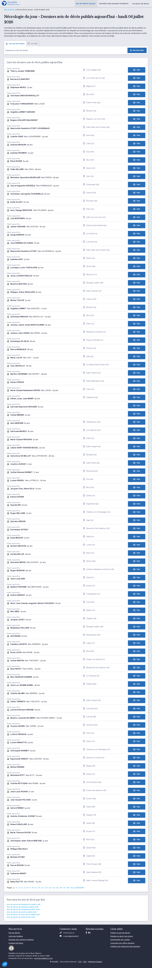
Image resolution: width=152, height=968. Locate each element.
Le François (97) (91, 675)
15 (57, 888)
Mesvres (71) (90, 274)
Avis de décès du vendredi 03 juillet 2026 (23, 909)
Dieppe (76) (89, 815)
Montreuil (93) (90, 471)
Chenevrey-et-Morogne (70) (96, 749)
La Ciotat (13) (90, 233)
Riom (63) (88, 839)
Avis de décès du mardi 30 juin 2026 (21, 917)
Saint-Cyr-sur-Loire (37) (94, 217)
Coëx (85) (88, 602)
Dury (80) (88, 151)
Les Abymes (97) (92, 430)
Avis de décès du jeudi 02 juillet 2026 (21, 912)
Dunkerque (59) (91, 184)
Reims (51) (89, 258)
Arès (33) (88, 176)
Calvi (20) (88, 143)
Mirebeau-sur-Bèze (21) (94, 332)
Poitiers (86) (89, 684)
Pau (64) (88, 479)
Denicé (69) (89, 798)
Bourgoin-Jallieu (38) (93, 282)
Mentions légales (95, 962)
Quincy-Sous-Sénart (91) (95, 225)
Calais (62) (89, 856)
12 (46, 888)
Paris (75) (88, 209)
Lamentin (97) (90, 708)
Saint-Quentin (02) (92, 291)
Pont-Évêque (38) (92, 864)
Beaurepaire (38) (91, 635)
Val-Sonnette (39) (92, 782)
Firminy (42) (89, 348)
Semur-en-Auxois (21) (93, 757)
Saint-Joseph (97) (92, 446)
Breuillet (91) (90, 454)
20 (75, 888)
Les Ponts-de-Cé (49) (94, 78)
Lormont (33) (90, 241)
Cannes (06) (89, 299)
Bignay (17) (89, 86)
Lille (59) (88, 356)
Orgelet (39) (89, 618)
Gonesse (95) (90, 725)
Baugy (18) (89, 766)
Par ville (32, 43)
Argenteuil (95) (91, 504)
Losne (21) (89, 544)
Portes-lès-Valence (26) (94, 790)
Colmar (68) (89, 716)
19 (72, 888)
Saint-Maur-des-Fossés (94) (96, 127)
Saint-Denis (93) (91, 463)
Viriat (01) (88, 536)
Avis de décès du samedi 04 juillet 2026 (22, 907)
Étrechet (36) (90, 201)
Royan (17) (89, 831)
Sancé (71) (89, 585)
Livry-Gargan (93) (92, 70)
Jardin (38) (89, 823)
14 (53, 888)
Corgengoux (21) (91, 594)
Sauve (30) (89, 168)
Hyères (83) (89, 192)
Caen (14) (88, 389)
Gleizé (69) (89, 561)
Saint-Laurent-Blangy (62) (95, 880)
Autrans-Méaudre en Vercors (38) (98, 569)
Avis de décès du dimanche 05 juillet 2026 (23, 904)
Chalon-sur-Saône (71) (94, 659)
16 (61, 888)
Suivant (81, 888)
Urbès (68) (89, 806)
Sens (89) (88, 135)
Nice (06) (88, 94)
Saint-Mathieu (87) (92, 872)
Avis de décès (9, 10)
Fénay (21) (89, 774)
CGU (85, 962)
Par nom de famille (15, 43)
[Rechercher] (137, 50)
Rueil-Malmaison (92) (93, 381)
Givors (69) (89, 266)
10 (39, 888)
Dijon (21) (88, 553)
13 (50, 888)
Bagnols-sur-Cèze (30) (94, 119)
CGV (80, 962)
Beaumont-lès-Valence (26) (96, 528)
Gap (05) (88, 520)
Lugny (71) (89, 643)
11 (43, 888)
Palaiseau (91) (90, 397)
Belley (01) (89, 610)
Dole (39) (88, 733)
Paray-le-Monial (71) (93, 340)
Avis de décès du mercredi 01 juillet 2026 (23, 914)
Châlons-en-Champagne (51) (97, 512)
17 (64, 888)
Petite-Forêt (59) (91, 102)
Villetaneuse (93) (91, 422)
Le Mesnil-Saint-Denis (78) (95, 364)
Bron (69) (88, 651)
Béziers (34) (89, 110)
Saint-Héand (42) (92, 372)
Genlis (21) (89, 495)
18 (68, 888)
